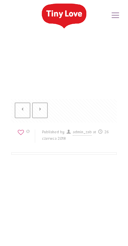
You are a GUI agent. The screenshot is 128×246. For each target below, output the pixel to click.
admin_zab (82, 133)
